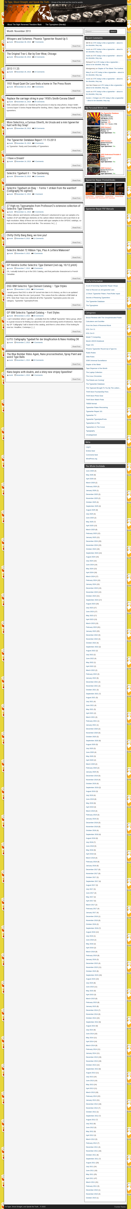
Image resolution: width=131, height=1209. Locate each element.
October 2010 (91, 1198)
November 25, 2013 (23, 72)
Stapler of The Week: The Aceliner (110, 68)
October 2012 (91, 1112)
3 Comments (38, 375)
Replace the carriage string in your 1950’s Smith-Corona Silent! (41, 98)
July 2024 (89, 561)
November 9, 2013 (23, 238)
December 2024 (92, 541)
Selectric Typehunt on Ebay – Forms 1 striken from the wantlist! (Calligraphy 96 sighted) (41, 189)
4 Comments (38, 342)
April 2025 (90, 526)
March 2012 (90, 1139)
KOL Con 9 (90, 333)
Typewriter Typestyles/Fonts (96, 419)
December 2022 (92, 635)
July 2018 (89, 842)
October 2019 (91, 783)
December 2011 (92, 1147)
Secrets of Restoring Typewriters (98, 298)
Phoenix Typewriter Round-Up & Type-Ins (101, 349)
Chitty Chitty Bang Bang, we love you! (27, 235)
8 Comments (39, 143)
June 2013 (90, 1081)
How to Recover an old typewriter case (100, 290)
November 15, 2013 (23, 143)
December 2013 (92, 1057)
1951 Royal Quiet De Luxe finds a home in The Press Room (39, 83)
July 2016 (89, 936)
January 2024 (91, 584)
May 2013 (89, 1084)
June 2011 (90, 1170)
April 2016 (90, 948)
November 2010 (92, 1194)
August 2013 (90, 1073)
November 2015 (92, 967)
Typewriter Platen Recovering (97, 407)
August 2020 (90, 744)
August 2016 (90, 932)
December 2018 (92, 823)
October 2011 (91, 1155)
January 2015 (91, 1006)
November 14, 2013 (23, 161)
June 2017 (90, 893)
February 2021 (91, 721)
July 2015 (89, 983)
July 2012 (89, 1124)
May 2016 (89, 944)
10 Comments (38, 289)
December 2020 (92, 729)
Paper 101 (90, 345)
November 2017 (92, 873)
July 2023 (89, 608)
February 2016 (91, 955)
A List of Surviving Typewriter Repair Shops (102, 286)
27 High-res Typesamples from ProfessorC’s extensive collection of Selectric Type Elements (43, 207)
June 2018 (90, 846)
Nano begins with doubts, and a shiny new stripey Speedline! (39, 372)
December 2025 (92, 494)
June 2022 (90, 658)
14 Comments (39, 57)
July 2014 (89, 1030)
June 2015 (90, 987)
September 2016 (92, 928)
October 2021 (91, 690)
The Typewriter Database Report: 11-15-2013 (31, 140)
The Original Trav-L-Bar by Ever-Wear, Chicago (31, 53)
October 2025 (91, 502)
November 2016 (92, 920)
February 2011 (91, 1186)
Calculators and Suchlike (95, 321)
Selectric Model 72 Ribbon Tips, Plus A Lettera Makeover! (38, 250)
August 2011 (90, 1163)
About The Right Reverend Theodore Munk (24, 24)
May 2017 (89, 897)
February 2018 (91, 862)
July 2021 (89, 701)
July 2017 (89, 889)
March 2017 (90, 905)
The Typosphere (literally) (55, 24)
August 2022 (90, 651)
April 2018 (90, 854)
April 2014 (90, 1041)
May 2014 (89, 1038)
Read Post (76, 46)
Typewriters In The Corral (95, 427)
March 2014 (90, 1045)
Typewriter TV (91, 415)
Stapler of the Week (93, 364)
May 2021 (89, 709)
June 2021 (90, 705)
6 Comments (38, 268)
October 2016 (91, 924)
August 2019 (90, 791)
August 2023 (90, 604)
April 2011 (90, 1178)
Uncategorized (91, 435)
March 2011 (90, 1182)
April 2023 (90, 619)
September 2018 (92, 834)
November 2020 (92, 733)
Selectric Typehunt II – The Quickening (28, 173)
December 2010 (92, 1190)
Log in (88, 447)
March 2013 (90, 1092)
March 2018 (90, 858)
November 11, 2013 (23, 194)
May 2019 (89, 803)
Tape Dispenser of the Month (96, 368)
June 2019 (90, 799)
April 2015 (90, 995)
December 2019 (92, 776)
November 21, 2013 (23, 102)
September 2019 (92, 787)
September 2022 (92, 647)
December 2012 (92, 1104)
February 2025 (91, 533)
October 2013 (91, 1065)
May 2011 (89, 1174)
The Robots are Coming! (95, 380)
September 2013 (92, 1069)
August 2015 (90, 979)
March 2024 (90, 576)
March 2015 (90, 998)
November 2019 (92, 780)
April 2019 (90, 807)
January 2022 (91, 678)
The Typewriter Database (95, 301)
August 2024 (90, 557)
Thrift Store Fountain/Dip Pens (97, 392)
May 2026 (89, 475)
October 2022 (91, 643)
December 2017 (92, 869)
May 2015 (89, 991)
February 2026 (91, 486)
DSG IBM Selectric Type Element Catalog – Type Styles (37, 286)
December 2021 (92, 682)
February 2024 (91, 580)
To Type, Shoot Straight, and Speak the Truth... (28, 2)
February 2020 (91, 768)
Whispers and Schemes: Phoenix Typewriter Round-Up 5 (37, 38)
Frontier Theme (120, 1207)
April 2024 (90, 572)
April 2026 (90, 479)
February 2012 (91, 1143)
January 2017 (91, 913)
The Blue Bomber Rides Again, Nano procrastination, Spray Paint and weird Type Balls (44, 356)
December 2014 (92, 1010)
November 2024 (92, 545)
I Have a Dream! (15, 158)
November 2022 (92, 639)
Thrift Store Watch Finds (95, 400)
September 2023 (92, 600)
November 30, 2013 (23, 42)
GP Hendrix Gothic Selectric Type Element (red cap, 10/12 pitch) (42, 265)
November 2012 (92, 1108)
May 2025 (89, 522)
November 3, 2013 (23, 289)
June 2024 (90, 565)
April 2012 (90, 1135)
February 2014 (91, 1049)
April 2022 (90, 666)
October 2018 (91, 830)
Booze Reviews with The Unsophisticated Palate (104, 318)
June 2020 (90, 752)
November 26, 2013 (23, 57)
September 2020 (92, 741)
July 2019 (89, 795)
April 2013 (90, 1088)
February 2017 (91, 909)
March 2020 (90, 764)
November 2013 (92, 1061)
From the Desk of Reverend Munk (98, 325)
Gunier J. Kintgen (92, 98)
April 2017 (90, 901)
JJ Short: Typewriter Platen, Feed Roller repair (103, 294)
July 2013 (89, 1077)
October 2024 (91, 549)
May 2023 (89, 615)
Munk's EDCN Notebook (95, 341)
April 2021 (90, 713)
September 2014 (92, 1022)
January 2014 (91, 1053)
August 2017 (90, 885)
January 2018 (91, 866)
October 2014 (91, 1018)
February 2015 (91, 1002)
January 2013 (91, 1100)
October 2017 (91, 877)
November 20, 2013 (23, 128)
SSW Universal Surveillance (96, 360)
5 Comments (39, 161)
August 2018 (90, 838)
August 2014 (90, 1026)
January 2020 (91, 772)
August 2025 (90, 510)
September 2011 (92, 1159)
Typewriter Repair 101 (94, 411)
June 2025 (90, 518)
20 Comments (38, 360)
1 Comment (38, 194)
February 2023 (91, 627)
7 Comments (39, 42)
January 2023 (91, 631)
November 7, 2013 (23, 268)
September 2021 (92, 694)
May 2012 (89, 1131)
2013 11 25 (13, 68)
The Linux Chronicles (94, 376)
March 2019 (90, 811)
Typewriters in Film (93, 423)
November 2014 (92, 1014)
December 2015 (92, 963)
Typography (90, 431)
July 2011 (89, 1166)
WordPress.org (91, 459)
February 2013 (91, 1096)
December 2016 (92, 916)
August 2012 (90, 1120)
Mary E (88, 72)
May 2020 (89, 756)
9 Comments (39, 87)
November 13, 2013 (23, 176)
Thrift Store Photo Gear (94, 396)
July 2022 (89, 655)
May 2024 (89, 569)
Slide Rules (90, 357)
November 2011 (92, 1151)
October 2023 (91, 596)
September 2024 (92, 553)
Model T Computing (93, 337)
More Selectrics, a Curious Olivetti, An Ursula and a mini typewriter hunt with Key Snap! (43, 124)
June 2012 (90, 1127)
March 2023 (90, 623)
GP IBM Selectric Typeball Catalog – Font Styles (33, 312)
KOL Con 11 (90, 329)
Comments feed (92, 455)
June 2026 (90, 471)
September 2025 (92, 506)
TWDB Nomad (91, 404)
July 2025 (89, 514)
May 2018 (89, 850)
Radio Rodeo (91, 353)
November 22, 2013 (23, 87)
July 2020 (89, 748)
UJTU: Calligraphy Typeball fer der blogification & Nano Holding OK (43, 339)
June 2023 (90, 612)
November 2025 (92, 498)
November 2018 (92, 827)
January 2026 (91, 490)
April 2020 (90, 760)
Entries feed (90, 451)
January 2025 (91, 537)
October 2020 (91, 737)
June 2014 (90, 1034)
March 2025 (90, 529)
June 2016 (90, 940)
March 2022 (90, 670)
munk (11, 42)
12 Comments (39, 176)
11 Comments (38, 238)
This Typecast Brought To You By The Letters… (103, 388)
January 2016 (91, 959)
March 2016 (90, 952)
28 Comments (39, 128)
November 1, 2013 (23, 360)
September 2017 (92, 881)
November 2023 (92, 592)
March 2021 (90, 717)
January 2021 (91, 725)
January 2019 (91, 819)
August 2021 (90, 697)
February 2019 (91, 815)
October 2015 (91, 971)
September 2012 (92, 1116)
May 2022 (89, 662)
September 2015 (92, 975)
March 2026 (90, 483)
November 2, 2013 (23, 342)
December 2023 (92, 588)
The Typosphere (92, 305)
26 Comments (39, 102)
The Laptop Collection (94, 372)
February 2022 (91, 674)
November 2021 (92, 686)
